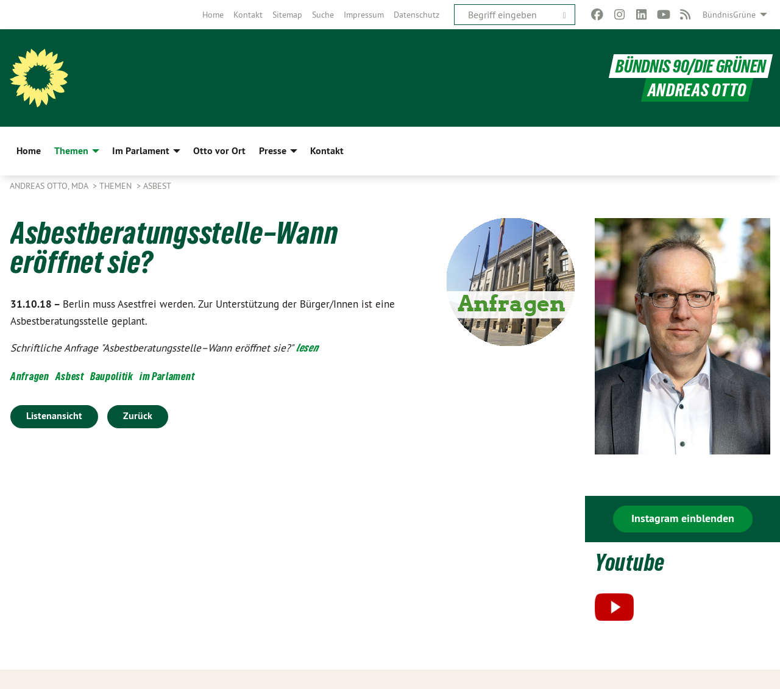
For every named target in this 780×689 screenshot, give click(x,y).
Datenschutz (416, 14)
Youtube (630, 562)
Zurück (137, 415)
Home (213, 14)
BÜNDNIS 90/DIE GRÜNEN (690, 66)
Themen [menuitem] (71, 150)
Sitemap (287, 14)
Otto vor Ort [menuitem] (219, 150)
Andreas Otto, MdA (50, 185)
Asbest (157, 185)
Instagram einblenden (682, 518)
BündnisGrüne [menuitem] (729, 14)
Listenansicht (54, 415)
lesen (307, 347)
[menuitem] (213, 14)
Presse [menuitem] (272, 150)
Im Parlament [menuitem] (140, 150)
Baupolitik (111, 376)
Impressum (364, 14)
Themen (116, 185)
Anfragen (29, 376)
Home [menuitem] (28, 150)
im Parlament (167, 376)
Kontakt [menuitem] (327, 150)
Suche (323, 14)
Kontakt (248, 14)
